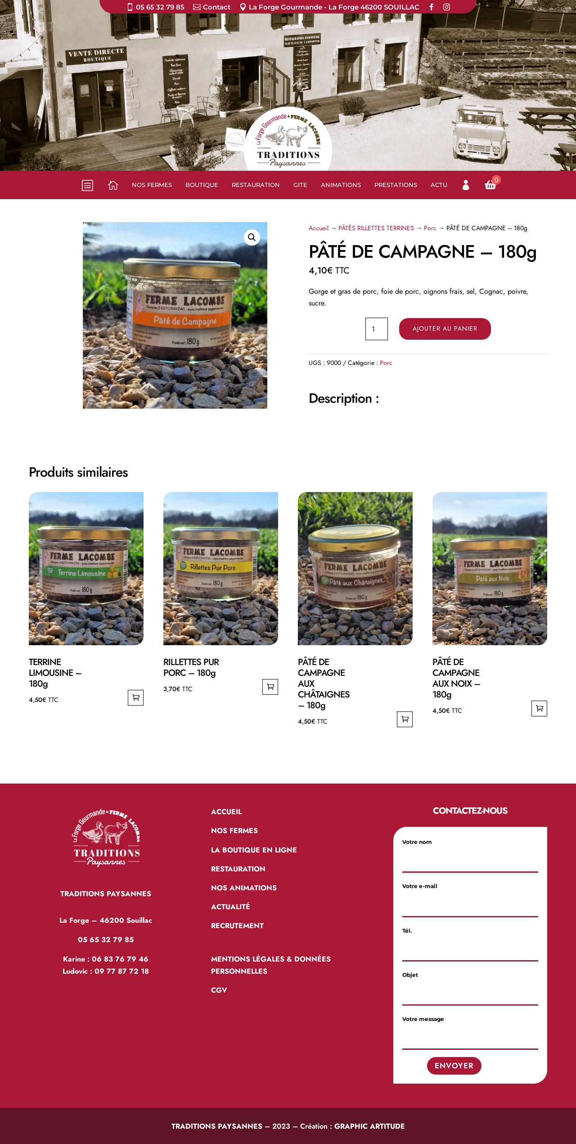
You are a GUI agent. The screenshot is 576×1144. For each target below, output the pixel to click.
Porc (430, 227)
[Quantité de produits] (376, 329)
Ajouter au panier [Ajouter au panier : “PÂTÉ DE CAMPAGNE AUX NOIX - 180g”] (539, 708)
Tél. (470, 939)
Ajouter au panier (445, 328)
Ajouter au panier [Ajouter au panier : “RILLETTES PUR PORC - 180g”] (270, 687)
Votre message (470, 1028)
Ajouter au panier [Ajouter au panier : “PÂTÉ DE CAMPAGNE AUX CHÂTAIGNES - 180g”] (405, 719)
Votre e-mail (470, 895)
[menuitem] (155, 9)
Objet (470, 983)
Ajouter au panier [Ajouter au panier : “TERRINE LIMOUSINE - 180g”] (136, 698)
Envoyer (454, 1065)
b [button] (87, 185)
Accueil (318, 227)
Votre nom (470, 851)
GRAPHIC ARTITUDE (369, 1126)
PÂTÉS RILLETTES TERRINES (376, 227)
